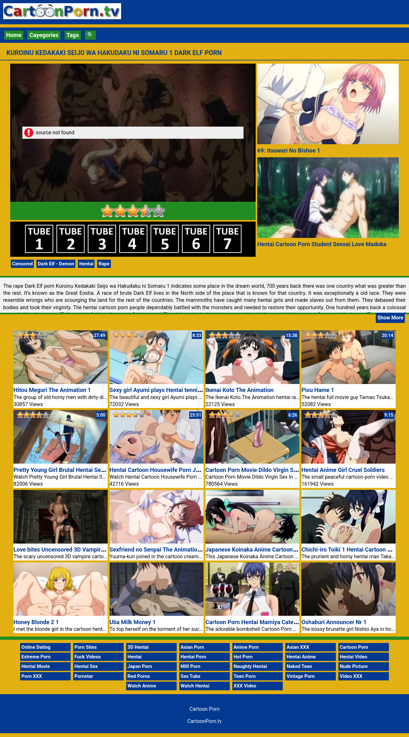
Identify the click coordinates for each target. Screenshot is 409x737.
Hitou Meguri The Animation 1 (52, 390)
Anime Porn (246, 647)
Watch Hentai (195, 686)
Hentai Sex (86, 666)
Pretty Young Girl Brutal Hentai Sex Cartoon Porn (76, 470)
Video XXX (351, 676)
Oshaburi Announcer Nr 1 (334, 622)
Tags (72, 35)
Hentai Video (353, 657)
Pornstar (83, 676)
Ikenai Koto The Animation (239, 390)
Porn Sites (85, 647)
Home (13, 35)
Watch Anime (141, 686)
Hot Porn (243, 657)
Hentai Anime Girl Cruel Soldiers (343, 470)
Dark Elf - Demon (56, 264)
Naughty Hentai (250, 666)
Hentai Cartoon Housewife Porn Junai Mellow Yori (174, 470)
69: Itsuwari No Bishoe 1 (288, 150)
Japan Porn (139, 666)
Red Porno (138, 676)
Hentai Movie (35, 666)
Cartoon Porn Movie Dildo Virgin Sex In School (265, 470)
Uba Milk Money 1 (133, 622)
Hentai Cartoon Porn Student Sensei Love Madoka (321, 244)
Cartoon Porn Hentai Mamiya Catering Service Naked (273, 622)
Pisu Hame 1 (317, 390)
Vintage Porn (301, 676)
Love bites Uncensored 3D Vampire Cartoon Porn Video (84, 549)
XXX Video (245, 686)
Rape (103, 264)
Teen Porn (245, 676)
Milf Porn (190, 666)
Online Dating (35, 647)
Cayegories (43, 35)
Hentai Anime (301, 657)
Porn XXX (31, 676)
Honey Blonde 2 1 (36, 622)
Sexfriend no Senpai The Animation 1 (157, 549)
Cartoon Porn (354, 647)
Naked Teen (299, 666)
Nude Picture (354, 666)
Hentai (86, 264)
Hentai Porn (193, 657)
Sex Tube (190, 676)
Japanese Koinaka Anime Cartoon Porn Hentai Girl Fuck (277, 549)
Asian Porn (192, 647)
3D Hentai (138, 647)
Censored (22, 264)
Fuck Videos (87, 657)
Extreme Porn (35, 657)
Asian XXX (298, 647)
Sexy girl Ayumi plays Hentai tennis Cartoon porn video (180, 390)
